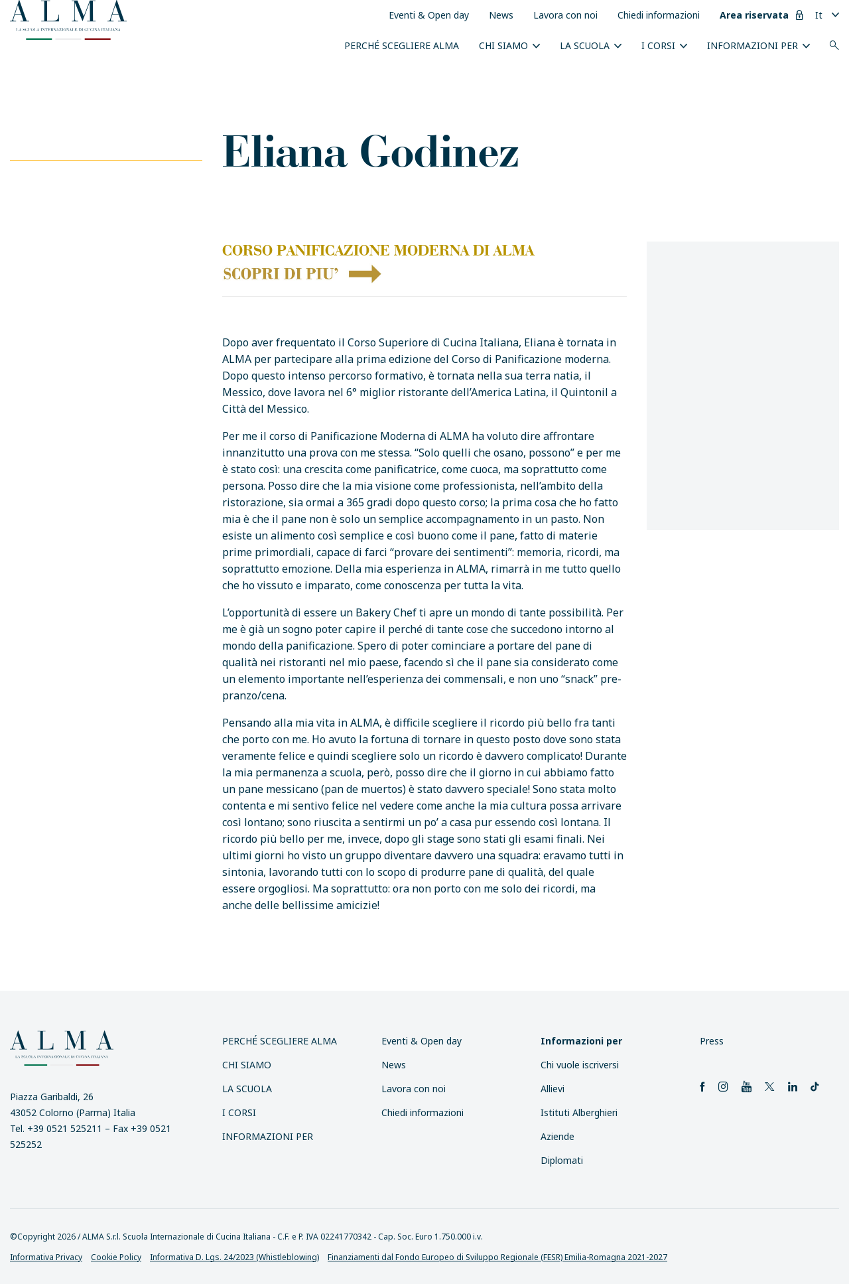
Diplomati (562, 1160)
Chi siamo (503, 45)
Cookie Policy (116, 1257)
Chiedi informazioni (659, 15)
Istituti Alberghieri (579, 1112)
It (818, 15)
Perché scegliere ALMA (401, 45)
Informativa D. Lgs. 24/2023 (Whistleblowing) (234, 1257)
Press (712, 1040)
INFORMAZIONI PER (752, 45)
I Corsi (658, 45)
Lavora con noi (565, 15)
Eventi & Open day (429, 15)
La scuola (585, 45)
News (501, 15)
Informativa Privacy (46, 1257)
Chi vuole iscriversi (580, 1064)
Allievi (552, 1088)
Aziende (557, 1136)
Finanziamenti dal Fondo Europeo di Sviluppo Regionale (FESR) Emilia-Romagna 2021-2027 (497, 1257)
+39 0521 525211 (64, 1128)
